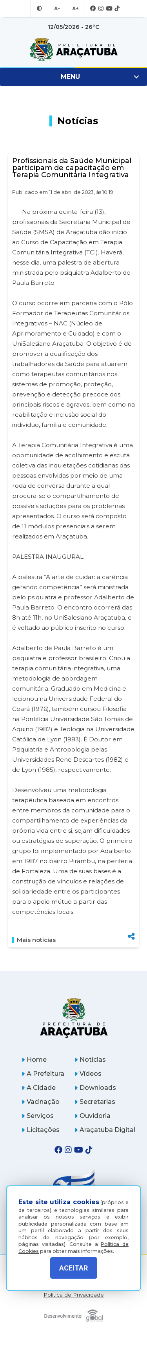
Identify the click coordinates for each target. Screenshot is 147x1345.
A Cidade (39, 1087)
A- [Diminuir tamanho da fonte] (57, 8)
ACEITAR (73, 1268)
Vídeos (88, 1073)
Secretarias (94, 1101)
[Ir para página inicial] (73, 49)
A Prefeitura (43, 1073)
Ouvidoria (92, 1115)
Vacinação (41, 1101)
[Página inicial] (74, 1018)
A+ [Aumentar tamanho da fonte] (75, 8)
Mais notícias (34, 939)
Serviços (38, 1115)
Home (34, 1059)
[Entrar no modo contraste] (40, 8)
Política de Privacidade (74, 1294)
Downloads (95, 1087)
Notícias (90, 1059)
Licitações (41, 1130)
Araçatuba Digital (104, 1130)
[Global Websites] (74, 1313)
